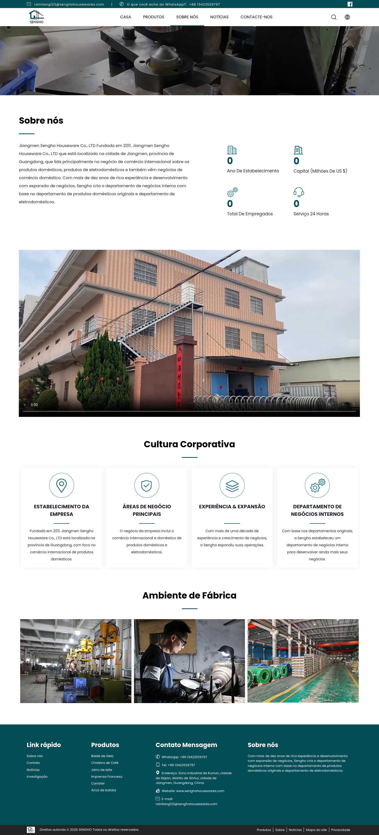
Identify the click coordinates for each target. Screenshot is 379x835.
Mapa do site (316, 830)
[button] (22, 659)
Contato (33, 763)
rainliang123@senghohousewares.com (69, 4)
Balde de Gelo (102, 756)
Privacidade (340, 830)
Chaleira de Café (104, 763)
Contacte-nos (257, 17)
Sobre (280, 830)
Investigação (37, 776)
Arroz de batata (103, 790)
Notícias (219, 17)
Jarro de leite (101, 770)
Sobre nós (187, 17)
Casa (125, 17)
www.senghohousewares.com (200, 791)
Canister (98, 783)
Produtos (153, 17)
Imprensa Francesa (106, 776)
